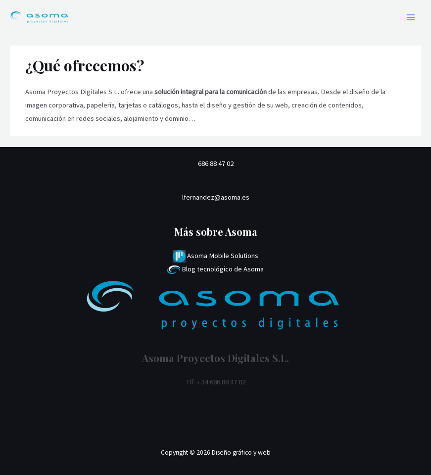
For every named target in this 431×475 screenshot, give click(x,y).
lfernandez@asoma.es (215, 197)
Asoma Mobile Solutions (215, 255)
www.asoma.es (215, 408)
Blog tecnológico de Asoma (215, 268)
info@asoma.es (215, 395)
